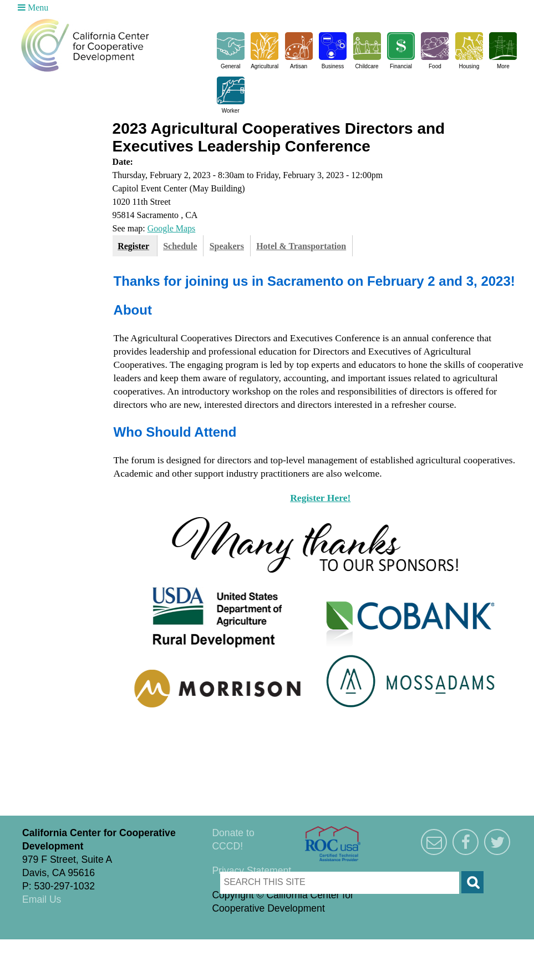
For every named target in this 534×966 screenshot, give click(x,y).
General (231, 66)
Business (333, 66)
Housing (469, 66)
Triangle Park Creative (111, 946)
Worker (231, 111)
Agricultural (264, 66)
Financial (401, 66)
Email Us (41, 899)
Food (435, 66)
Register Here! (320, 497)
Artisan (298, 66)
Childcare (366, 66)
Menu (33, 7)
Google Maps (172, 228)
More (503, 66)
